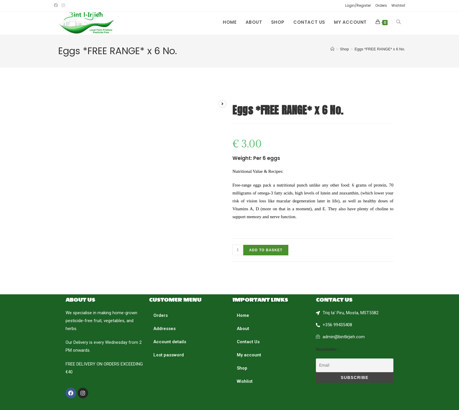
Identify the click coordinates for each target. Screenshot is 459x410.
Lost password (168, 355)
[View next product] (222, 104)
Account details (169, 341)
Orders (381, 5)
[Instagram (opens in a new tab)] (63, 5)
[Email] (354, 365)
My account (249, 355)
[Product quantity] (237, 250)
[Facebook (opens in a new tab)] (57, 5)
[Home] (332, 49)
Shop (242, 368)
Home (243, 315)
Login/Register (358, 5)
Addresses (164, 328)
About (243, 328)
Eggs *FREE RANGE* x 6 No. (379, 49)
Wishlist (398, 5)
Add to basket (265, 250)
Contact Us (248, 341)
